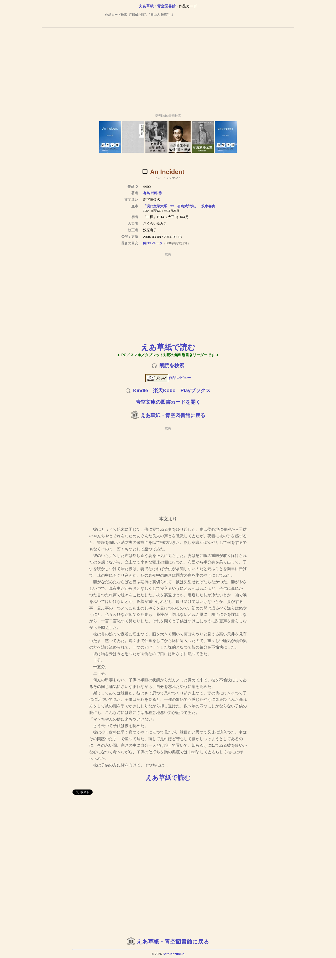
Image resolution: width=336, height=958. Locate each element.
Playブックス (196, 390)
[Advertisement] (168, 68)
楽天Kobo (164, 390)
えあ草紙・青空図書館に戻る (172, 415)
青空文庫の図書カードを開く (168, 402)
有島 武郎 (150, 193)
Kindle (140, 390)
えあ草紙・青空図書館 (157, 6)
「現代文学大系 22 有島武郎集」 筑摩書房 (179, 206)
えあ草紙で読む (168, 347)
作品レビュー (168, 378)
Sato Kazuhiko (174, 954)
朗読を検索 (171, 365)
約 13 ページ (152, 243)
